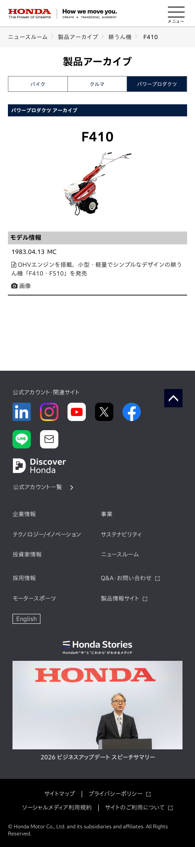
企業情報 (24, 514)
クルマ (97, 83)
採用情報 (24, 578)
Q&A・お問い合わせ (126, 578)
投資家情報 (27, 554)
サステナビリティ (121, 534)
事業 (106, 514)
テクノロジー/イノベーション (46, 534)
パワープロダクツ (157, 83)
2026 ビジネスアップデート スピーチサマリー (97, 757)
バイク (37, 83)
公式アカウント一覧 (37, 487)
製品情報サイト (120, 598)
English (26, 619)
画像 (21, 286)
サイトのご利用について (135, 807)
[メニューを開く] (176, 13)
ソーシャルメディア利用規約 (57, 807)
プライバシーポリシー (115, 794)
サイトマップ (59, 794)
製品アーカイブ (78, 37)
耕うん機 (120, 37)
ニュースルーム (28, 37)
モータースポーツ (34, 598)
